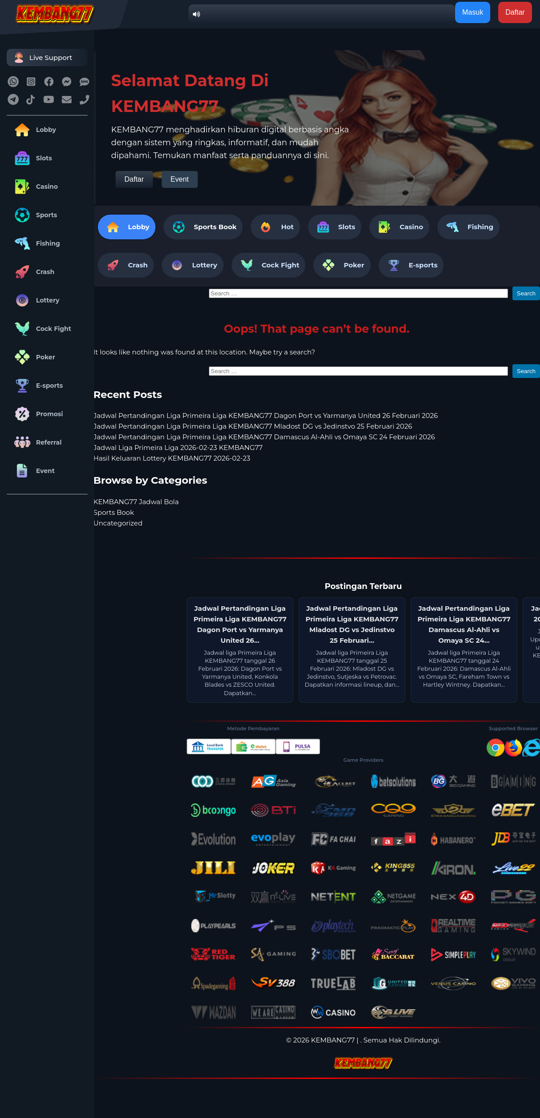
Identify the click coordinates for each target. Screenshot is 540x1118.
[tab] (203, 227)
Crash (32, 272)
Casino (34, 186)
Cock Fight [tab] (269, 265)
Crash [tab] (126, 265)
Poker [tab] (342, 265)
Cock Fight (41, 329)
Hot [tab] (275, 227)
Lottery (35, 300)
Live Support (41, 57)
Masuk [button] (472, 12)
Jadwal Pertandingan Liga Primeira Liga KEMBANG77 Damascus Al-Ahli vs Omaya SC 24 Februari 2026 (264, 437)
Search (526, 293)
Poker (33, 357)
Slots (31, 158)
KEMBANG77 (333, 1040)
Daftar (134, 179)
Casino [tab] (399, 227)
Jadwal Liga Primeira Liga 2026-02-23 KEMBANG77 (178, 447)
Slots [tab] (334, 227)
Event (33, 471)
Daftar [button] (515, 12)
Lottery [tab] (192, 265)
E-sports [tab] (411, 265)
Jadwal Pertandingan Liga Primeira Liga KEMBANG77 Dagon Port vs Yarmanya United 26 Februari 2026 (265, 415)
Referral (36, 442)
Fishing (35, 243)
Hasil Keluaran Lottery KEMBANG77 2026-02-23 (171, 458)
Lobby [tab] (126, 227)
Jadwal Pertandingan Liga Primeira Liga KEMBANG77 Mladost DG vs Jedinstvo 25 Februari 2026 (252, 426)
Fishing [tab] (468, 227)
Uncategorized (118, 523)
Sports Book (215, 226)
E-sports (37, 385)
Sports (34, 215)
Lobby (33, 130)
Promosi (37, 414)
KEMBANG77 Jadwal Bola (136, 501)
